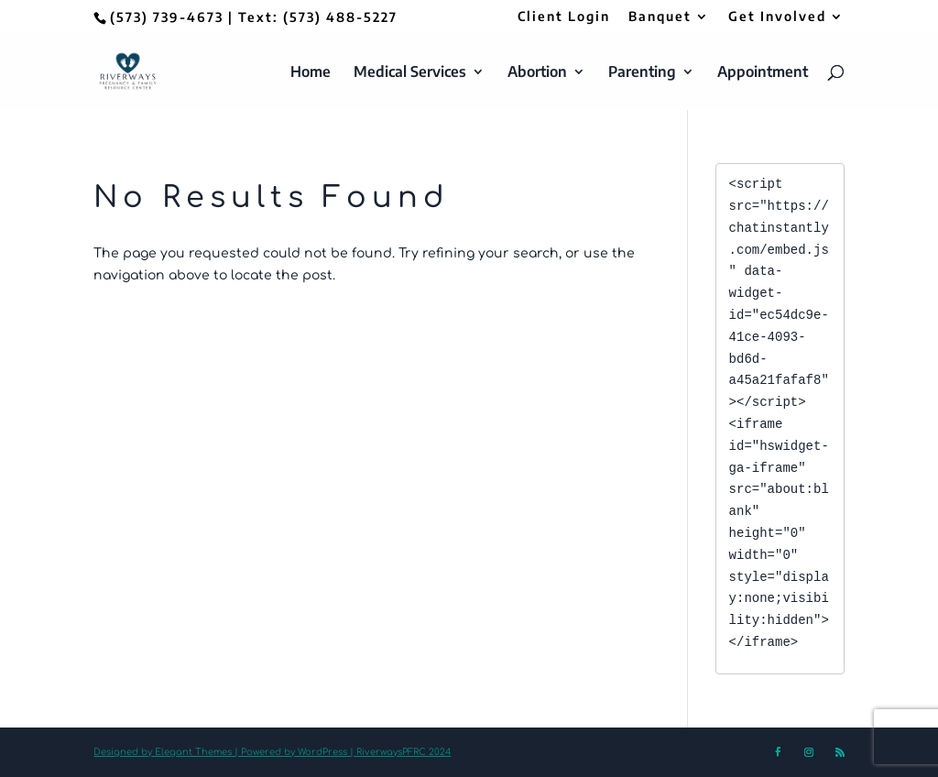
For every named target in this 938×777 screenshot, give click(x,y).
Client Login (564, 17)
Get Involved (777, 17)
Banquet (660, 17)
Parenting (642, 73)
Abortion (537, 73)
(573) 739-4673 (167, 17)
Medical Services (410, 73)
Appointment (762, 73)
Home (310, 73)
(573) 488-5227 (340, 17)
